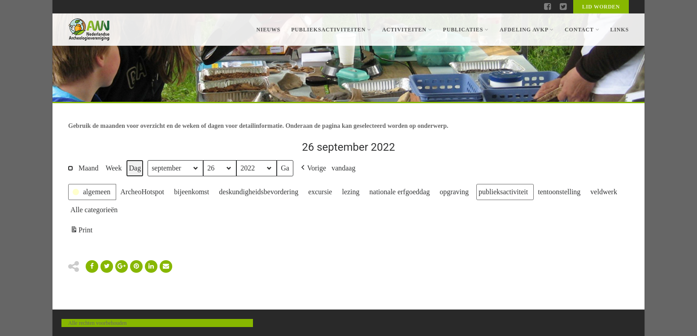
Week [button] (113, 168)
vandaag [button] (343, 168)
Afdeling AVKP (527, 29)
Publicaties (465, 29)
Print (81, 231)
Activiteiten (407, 29)
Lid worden (601, 7)
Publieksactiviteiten (331, 29)
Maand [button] (88, 168)
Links (619, 29)
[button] (312, 168)
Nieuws (268, 29)
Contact (582, 29)
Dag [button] (135, 168)
